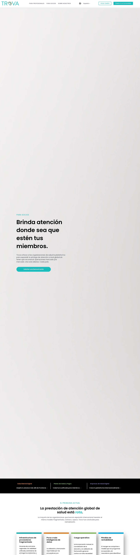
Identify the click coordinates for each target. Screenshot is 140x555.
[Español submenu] (89, 3)
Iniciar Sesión (104, 3)
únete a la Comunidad (123, 3)
